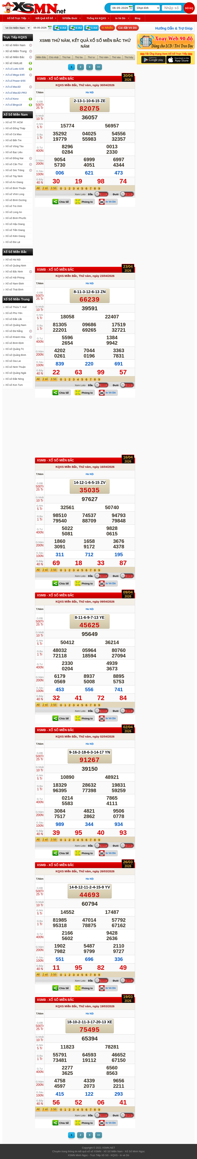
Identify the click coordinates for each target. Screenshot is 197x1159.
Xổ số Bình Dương (16, 200)
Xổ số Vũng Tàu (14, 146)
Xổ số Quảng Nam (15, 325)
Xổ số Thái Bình (14, 289)
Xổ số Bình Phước (15, 218)
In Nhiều (107, 27)
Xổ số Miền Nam (15, 45)
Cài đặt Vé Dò (127, 27)
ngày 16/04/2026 (103, 466)
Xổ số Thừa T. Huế (16, 307)
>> (98, 66)
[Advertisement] (85, 238)
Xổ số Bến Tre (13, 140)
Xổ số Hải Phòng (14, 277)
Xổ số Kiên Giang (15, 236)
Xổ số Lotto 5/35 (14, 68)
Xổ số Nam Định (14, 283)
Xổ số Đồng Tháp (15, 128)
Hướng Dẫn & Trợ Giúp (174, 28)
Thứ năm (104, 57)
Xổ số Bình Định (14, 343)
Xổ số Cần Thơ (14, 164)
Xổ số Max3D (13, 86)
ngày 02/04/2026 (103, 736)
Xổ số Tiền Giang (15, 230)
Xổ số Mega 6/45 (15, 74)
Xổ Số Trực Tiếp (16, 18)
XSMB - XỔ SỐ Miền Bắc (55, 78)
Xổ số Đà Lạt (12, 242)
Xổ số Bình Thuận (15, 188)
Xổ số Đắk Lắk (13, 319)
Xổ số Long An (13, 212)
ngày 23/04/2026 (103, 275)
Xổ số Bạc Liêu (14, 152)
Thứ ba (79, 57)
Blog (137, 18)
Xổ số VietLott (13, 63)
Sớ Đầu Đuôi (69, 18)
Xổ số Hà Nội (13, 259)
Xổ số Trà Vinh (13, 206)
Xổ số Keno (12, 98)
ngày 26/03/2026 (103, 871)
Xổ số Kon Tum (14, 384)
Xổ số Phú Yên (13, 313)
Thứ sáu (116, 57)
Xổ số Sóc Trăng (14, 170)
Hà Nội (89, 92)
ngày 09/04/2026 (103, 601)
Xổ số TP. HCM (14, 122)
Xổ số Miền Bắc (14, 57)
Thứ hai (66, 57)
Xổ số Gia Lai (13, 360)
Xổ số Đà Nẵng (14, 331)
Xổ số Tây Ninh (14, 176)
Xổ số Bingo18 (13, 104)
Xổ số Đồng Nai (14, 158)
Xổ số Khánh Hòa (15, 337)
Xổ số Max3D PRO (16, 92)
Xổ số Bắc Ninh (14, 271)
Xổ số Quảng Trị (14, 349)
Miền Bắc (41, 57)
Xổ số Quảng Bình (15, 355)
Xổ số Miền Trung (16, 51)
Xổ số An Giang (14, 182)
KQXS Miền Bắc (66, 85)
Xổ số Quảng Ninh (15, 265)
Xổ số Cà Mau (13, 134)
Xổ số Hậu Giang (15, 224)
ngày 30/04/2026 (103, 85)
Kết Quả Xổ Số (44, 18)
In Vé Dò (120, 18)
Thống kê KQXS (96, 18)
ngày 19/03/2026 (103, 1006)
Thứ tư (91, 57)
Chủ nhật (53, 57)
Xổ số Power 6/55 (15, 80)
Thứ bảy (128, 57)
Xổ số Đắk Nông (14, 378)
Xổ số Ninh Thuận (15, 366)
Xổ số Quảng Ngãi (15, 372)
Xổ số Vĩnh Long (14, 194)
